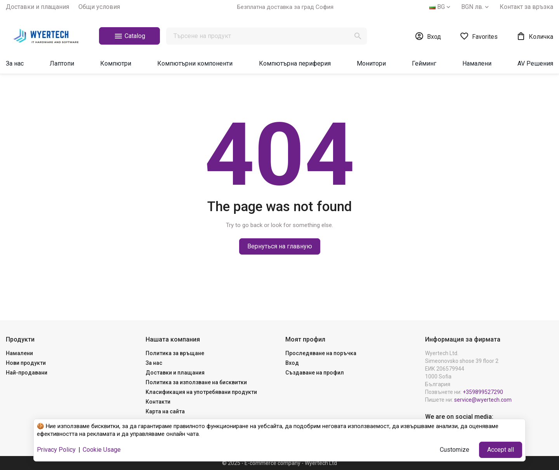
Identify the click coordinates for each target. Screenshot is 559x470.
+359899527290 (483, 392)
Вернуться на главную (279, 246)
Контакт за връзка (526, 6)
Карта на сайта (165, 411)
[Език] (440, 7)
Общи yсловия (99, 6)
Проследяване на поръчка (320, 353)
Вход (292, 363)
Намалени (19, 353)
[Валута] (475, 7)
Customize (454, 449)
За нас (154, 363)
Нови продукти (26, 363)
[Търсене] (266, 36)
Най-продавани (26, 372)
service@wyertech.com (483, 400)
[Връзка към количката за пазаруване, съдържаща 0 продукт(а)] (534, 36)
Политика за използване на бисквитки (196, 382)
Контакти (158, 402)
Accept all (500, 449)
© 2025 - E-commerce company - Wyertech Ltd (279, 463)
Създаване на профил (314, 372)
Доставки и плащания (37, 6)
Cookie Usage (102, 449)
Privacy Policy (56, 449)
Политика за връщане (175, 353)
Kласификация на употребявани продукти (201, 392)
